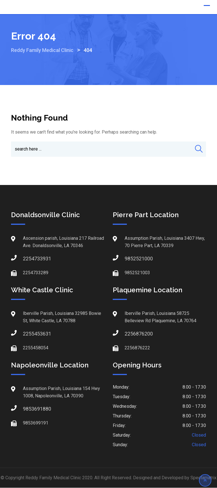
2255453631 (28, 334)
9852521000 (130, 259)
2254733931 (28, 259)
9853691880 (28, 409)
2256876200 (130, 334)
